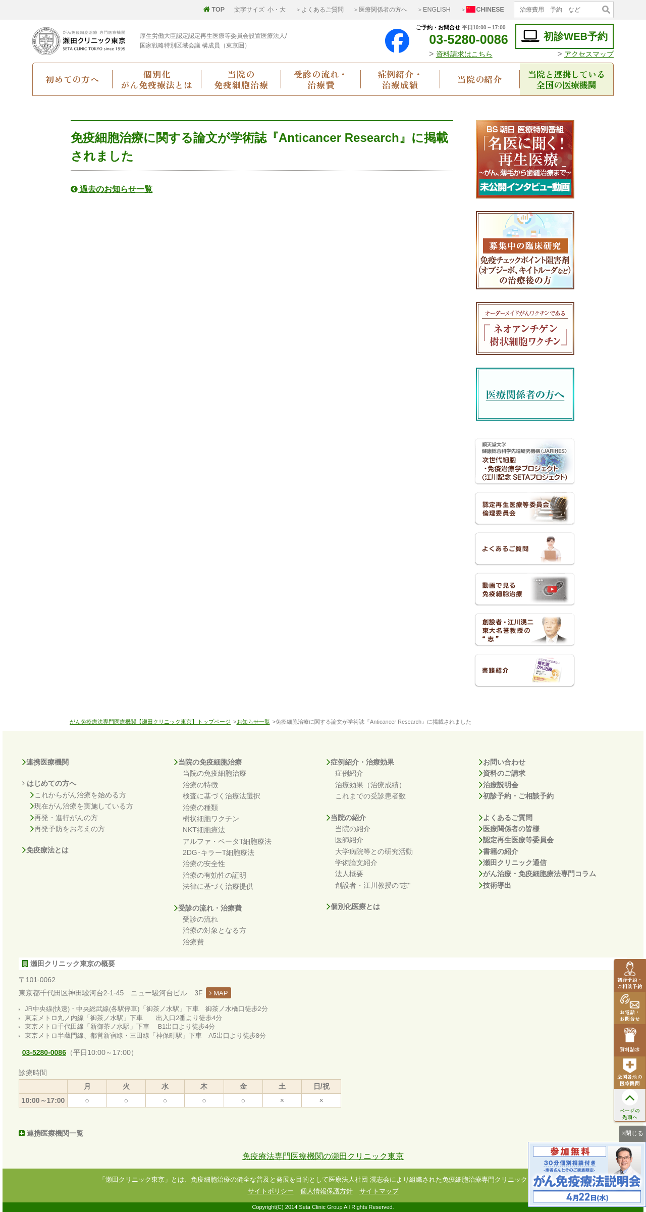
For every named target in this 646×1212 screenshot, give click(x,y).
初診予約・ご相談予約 (516, 795)
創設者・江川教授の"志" (373, 885)
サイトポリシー (271, 1191)
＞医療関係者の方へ (380, 9)
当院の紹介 (479, 79)
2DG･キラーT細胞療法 (218, 852)
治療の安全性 (204, 864)
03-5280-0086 (460, 39)
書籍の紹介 (498, 851)
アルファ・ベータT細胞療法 (227, 841)
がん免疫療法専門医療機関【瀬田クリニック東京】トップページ (150, 722)
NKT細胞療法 (204, 830)
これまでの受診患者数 (370, 796)
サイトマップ (379, 1191)
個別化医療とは (353, 906)
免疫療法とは (45, 849)
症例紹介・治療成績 (400, 79)
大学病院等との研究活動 (374, 851)
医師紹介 (349, 840)
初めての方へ (72, 79)
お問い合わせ (502, 762)
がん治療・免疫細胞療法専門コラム (537, 873)
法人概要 (349, 874)
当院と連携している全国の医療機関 (566, 79)
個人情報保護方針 (326, 1191)
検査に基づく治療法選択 (221, 796)
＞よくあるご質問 (319, 9)
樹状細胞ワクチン (211, 819)
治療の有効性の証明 (214, 875)
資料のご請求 (502, 773)
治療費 (193, 942)
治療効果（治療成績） (370, 785)
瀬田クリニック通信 (513, 862)
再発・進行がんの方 (64, 817)
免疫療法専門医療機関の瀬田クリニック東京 (323, 1156)
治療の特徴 (200, 785)
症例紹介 (349, 773)
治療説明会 (498, 784)
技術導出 (495, 885)
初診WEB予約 (564, 36)
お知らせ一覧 (253, 722)
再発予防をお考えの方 (67, 828)
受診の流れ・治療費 (321, 79)
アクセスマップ (589, 54)
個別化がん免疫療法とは (157, 79)
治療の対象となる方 (214, 930)
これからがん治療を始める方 (78, 794)
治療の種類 (200, 807)
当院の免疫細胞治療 (241, 79)
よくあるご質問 (505, 817)
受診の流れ (200, 919)
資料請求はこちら (464, 54)
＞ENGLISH (434, 9)
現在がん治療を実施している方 (81, 806)
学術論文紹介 (356, 862)
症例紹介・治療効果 (360, 762)
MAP (218, 993)
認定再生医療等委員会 (516, 839)
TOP (214, 9)
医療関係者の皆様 (509, 828)
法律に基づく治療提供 (218, 886)
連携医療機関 (45, 762)
